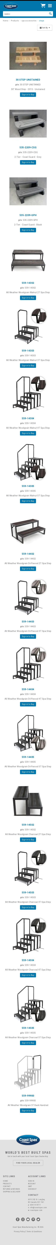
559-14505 (28, 1028)
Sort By (45, 28)
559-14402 (28, 553)
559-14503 (28, 892)
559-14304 (28, 418)
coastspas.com (36, 1210)
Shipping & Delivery (11, 1192)
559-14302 (28, 283)
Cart (30, 1186)
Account (32, 1184)
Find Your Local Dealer (28, 1163)
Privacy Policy (19, 1232)
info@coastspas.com (38, 1208)
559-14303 (28, 350)
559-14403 (28, 621)
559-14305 (28, 486)
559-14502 (28, 824)
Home (5, 1181)
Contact (7, 1186)
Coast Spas (15, 6)
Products (7, 1184)
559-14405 (28, 757)
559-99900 (28, 1095)
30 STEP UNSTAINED (28, 79)
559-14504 (28, 960)
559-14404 (28, 689)
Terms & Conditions (34, 1232)
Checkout (32, 1189)
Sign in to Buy (28, 94)
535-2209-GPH (28, 215)
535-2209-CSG (28, 147)
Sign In (31, 1181)
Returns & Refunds (11, 1189)
